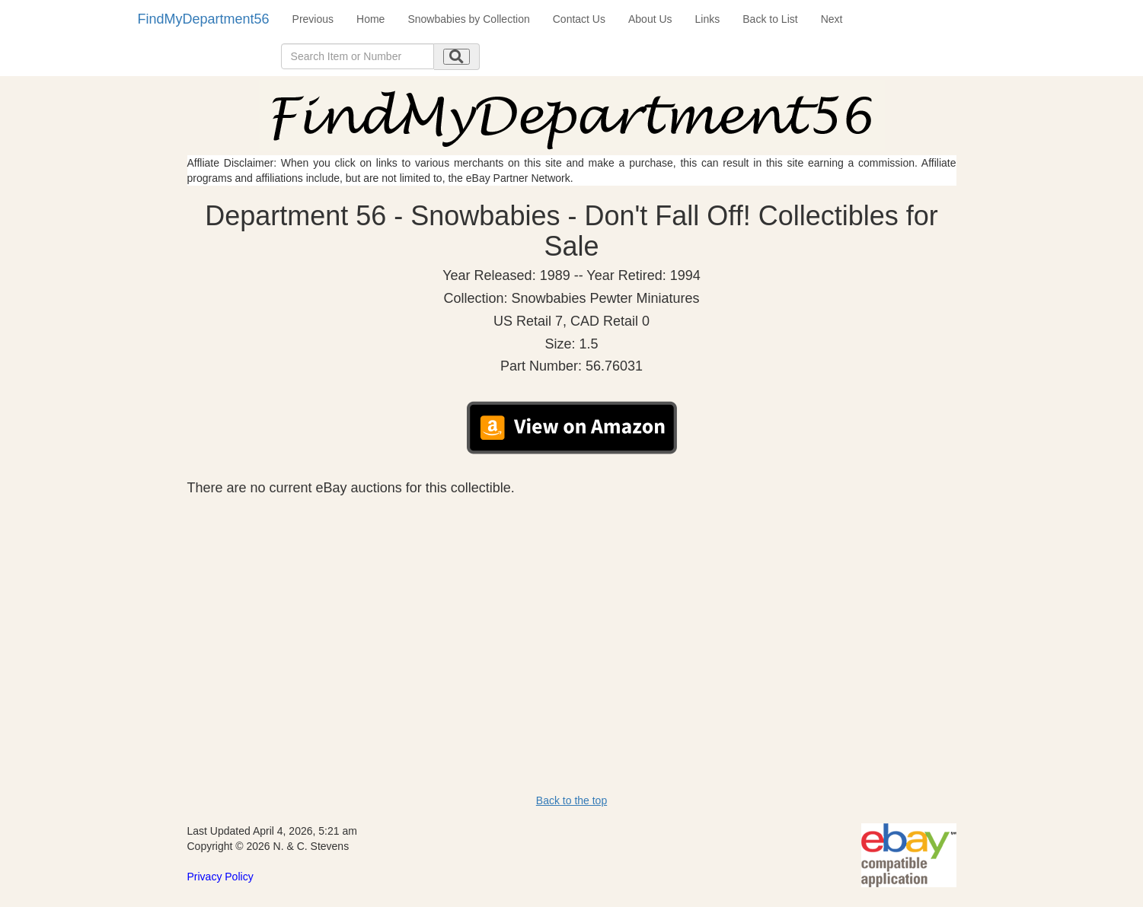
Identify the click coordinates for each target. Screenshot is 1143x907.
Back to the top (571, 800)
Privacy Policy (220, 876)
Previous (313, 19)
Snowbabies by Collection (468, 19)
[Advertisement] (571, 610)
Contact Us (579, 19)
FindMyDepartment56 (204, 19)
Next (832, 19)
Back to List (769, 19)
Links (707, 19)
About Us (650, 19)
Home (370, 19)
